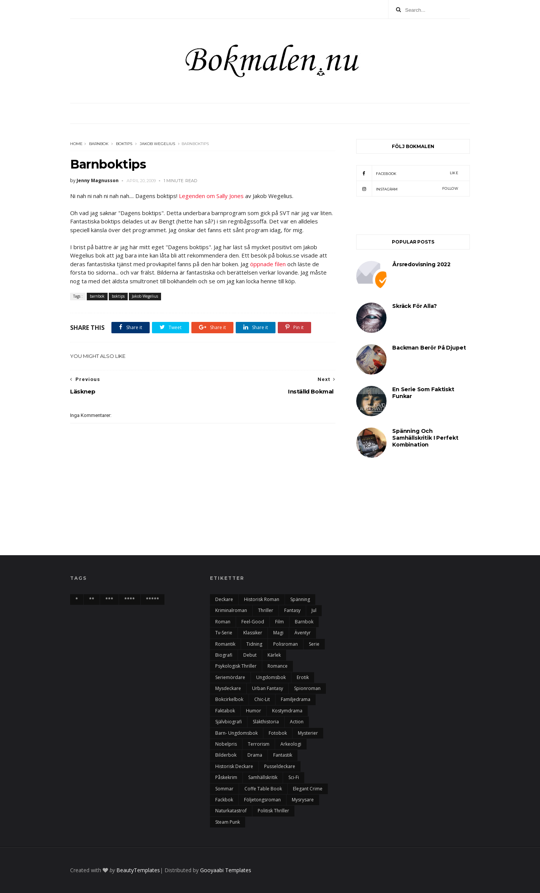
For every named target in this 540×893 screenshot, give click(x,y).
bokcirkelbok (229, 699)
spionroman (307, 688)
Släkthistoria (266, 721)
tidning (254, 644)
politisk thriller (273, 810)
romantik (225, 644)
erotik (303, 677)
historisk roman (261, 599)
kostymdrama (287, 710)
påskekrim (226, 777)
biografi (223, 655)
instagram (407, 188)
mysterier (308, 733)
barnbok (98, 143)
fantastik (282, 755)
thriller (265, 610)
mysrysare (303, 799)
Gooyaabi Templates (225, 870)
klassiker (252, 632)
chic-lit (262, 699)
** (91, 599)
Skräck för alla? (414, 306)
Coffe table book (263, 788)
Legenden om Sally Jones (211, 196)
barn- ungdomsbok (236, 733)
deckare (224, 599)
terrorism (258, 744)
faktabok (225, 710)
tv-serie (223, 632)
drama (254, 755)
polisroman (285, 644)
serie (314, 644)
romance (278, 666)
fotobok (278, 733)
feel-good (252, 621)
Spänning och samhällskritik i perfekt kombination (425, 438)
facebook (407, 173)
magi (278, 632)
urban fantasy (267, 688)
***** (152, 599)
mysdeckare (228, 688)
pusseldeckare (279, 766)
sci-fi (293, 777)
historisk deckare (234, 766)
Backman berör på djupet (429, 347)
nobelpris (226, 744)
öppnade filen (268, 264)
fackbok (224, 799)
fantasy (292, 610)
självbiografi (228, 721)
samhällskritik (262, 777)
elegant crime (307, 788)
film (279, 621)
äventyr (302, 632)
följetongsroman (262, 799)
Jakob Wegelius (157, 143)
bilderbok (225, 755)
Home (76, 143)
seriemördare (230, 677)
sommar (224, 788)
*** (109, 599)
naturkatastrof (231, 810)
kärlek (274, 655)
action (297, 721)
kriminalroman (231, 610)
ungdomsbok (271, 677)
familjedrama (295, 699)
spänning (300, 599)
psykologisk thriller (236, 666)
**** (129, 599)
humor (253, 710)
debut (250, 655)
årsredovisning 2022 (421, 264)
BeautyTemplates (138, 870)
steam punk (227, 822)
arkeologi (290, 744)
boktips (124, 143)
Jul (313, 610)
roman (222, 621)
